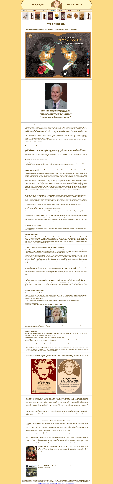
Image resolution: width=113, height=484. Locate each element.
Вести (63, 483)
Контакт (60, 483)
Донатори (56, 483)
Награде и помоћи (49, 483)
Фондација (39, 483)
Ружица (44, 483)
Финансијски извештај (69, 483)
